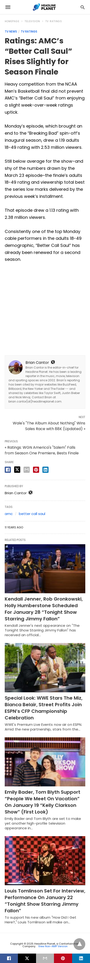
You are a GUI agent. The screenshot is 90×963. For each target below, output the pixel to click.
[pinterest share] (36, 470)
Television (32, 21)
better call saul (32, 513)
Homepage (12, 21)
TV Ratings (53, 21)
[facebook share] (8, 470)
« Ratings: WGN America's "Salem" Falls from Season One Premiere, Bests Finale (42, 450)
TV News (11, 31)
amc (9, 513)
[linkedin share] (45, 470)
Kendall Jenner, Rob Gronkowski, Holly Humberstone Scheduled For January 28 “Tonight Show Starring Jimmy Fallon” (44, 609)
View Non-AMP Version (53, 946)
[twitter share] (17, 469)
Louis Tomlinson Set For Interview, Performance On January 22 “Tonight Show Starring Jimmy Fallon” (45, 901)
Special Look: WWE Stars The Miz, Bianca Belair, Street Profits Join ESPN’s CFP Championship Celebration (43, 708)
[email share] (27, 470)
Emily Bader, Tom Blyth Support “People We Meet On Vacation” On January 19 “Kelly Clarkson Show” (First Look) (42, 802)
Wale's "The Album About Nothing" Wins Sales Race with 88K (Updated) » (49, 426)
